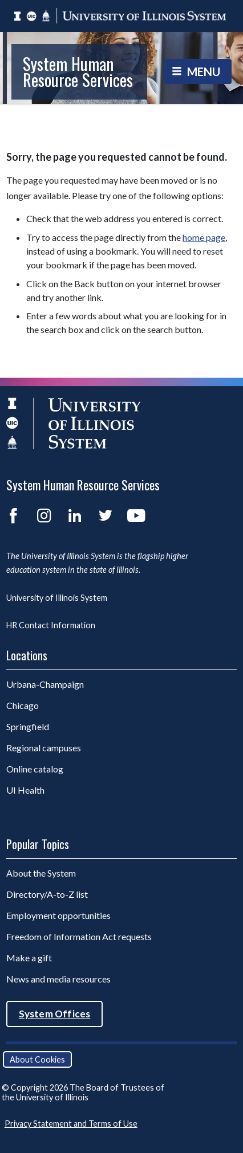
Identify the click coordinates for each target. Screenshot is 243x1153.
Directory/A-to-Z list (47, 894)
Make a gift (29, 957)
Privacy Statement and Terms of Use (71, 1123)
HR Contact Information (50, 625)
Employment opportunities (58, 915)
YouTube (136, 515)
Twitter (105, 515)
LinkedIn (74, 515)
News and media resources (58, 978)
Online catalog (34, 768)
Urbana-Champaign (45, 684)
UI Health (25, 789)
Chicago (22, 705)
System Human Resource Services (78, 71)
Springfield (27, 726)
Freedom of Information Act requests (79, 936)
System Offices (54, 1014)
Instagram (44, 515)
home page (204, 237)
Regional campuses (43, 747)
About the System (41, 872)
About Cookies (37, 1059)
